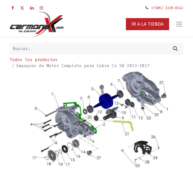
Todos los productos (34, 59)
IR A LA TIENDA (147, 24)
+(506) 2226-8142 (167, 8)
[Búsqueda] (175, 49)
